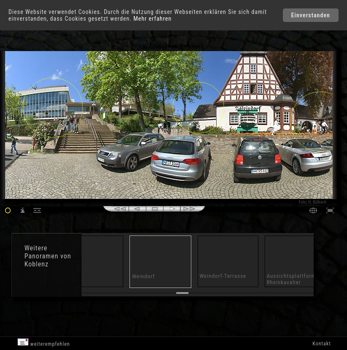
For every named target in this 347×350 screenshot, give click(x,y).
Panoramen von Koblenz (47, 260)
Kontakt (321, 344)
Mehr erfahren (152, 18)
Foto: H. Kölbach (312, 202)
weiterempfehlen (43, 342)
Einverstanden (310, 15)
